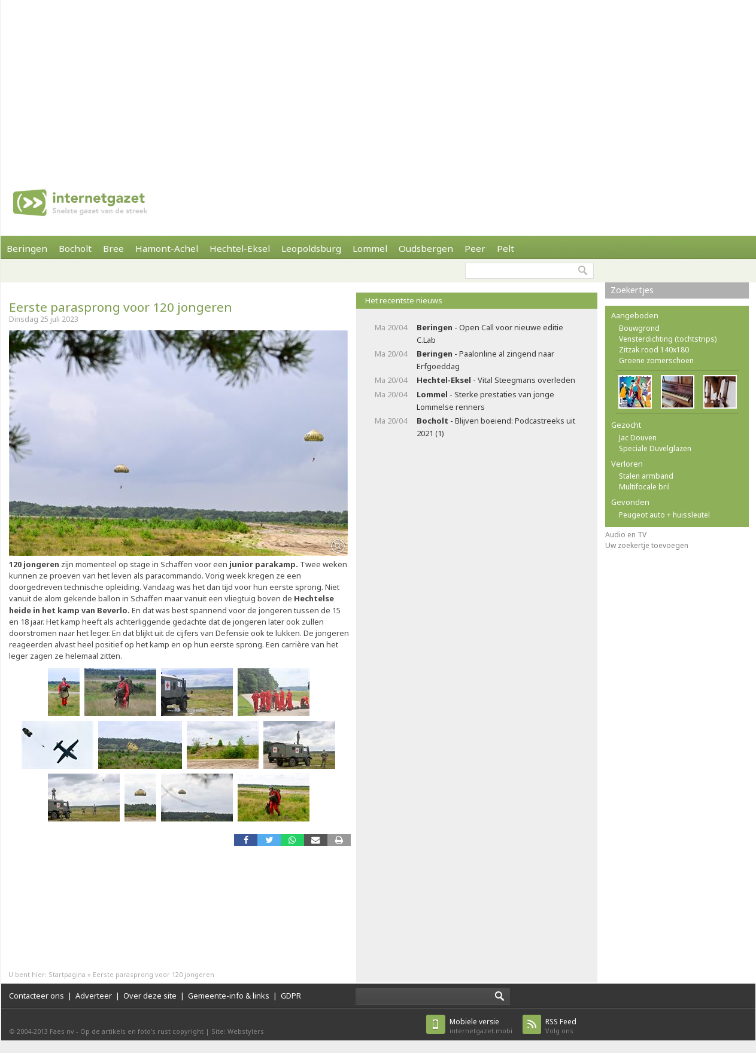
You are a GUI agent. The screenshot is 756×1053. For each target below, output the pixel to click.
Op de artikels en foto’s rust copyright (142, 1031)
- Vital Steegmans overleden (496, 380)
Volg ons (560, 1025)
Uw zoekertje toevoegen (646, 545)
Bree (113, 248)
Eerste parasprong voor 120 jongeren (120, 307)
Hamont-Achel (166, 248)
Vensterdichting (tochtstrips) (667, 339)
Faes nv (62, 1031)
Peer (474, 248)
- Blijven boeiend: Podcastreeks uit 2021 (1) (496, 427)
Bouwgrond (639, 328)
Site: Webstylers (237, 1031)
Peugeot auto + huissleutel (664, 515)
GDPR (291, 995)
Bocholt (75, 248)
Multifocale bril (644, 487)
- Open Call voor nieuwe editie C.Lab (490, 333)
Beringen (27, 248)
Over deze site (150, 995)
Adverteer (93, 995)
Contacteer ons (36, 995)
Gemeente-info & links (228, 995)
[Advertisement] (196, 84)
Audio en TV (625, 534)
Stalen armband (646, 476)
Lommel (370, 248)
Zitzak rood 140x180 (654, 350)
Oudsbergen (426, 248)
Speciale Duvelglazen (655, 448)
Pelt (505, 248)
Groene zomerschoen (656, 360)
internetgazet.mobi (481, 1025)
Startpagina (67, 974)
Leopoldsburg (311, 248)
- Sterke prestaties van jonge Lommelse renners (485, 400)
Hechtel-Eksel (240, 248)
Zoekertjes (632, 290)
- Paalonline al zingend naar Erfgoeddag (485, 360)
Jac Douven (638, 438)
